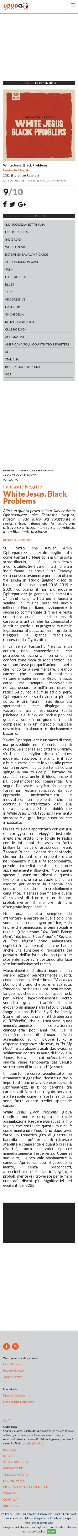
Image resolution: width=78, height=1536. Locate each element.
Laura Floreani (12, 1364)
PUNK (9, 269)
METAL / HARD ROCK (19, 322)
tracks (9, 1493)
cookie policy (37, 1531)
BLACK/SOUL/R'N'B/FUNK (22, 367)
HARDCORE (13, 307)
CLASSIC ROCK (15, 329)
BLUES (9, 284)
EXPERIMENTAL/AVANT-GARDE (26, 254)
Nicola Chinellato (18, 540)
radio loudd (13, 1468)
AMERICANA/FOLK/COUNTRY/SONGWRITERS (37, 344)
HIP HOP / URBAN (17, 232)
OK (51, 1531)
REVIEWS (9, 470)
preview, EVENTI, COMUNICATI (25, 1487)
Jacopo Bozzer (12, 1376)
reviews (9, 1449)
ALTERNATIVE (15, 337)
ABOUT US (10, 1505)
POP (8, 374)
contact (10, 1499)
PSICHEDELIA (14, 314)
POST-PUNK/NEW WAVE (22, 262)
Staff (6, 1420)
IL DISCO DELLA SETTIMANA (25, 224)
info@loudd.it (35, 1443)
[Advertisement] (39, 53)
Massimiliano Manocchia (18, 1401)
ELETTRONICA (15, 277)
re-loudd (10, 1456)
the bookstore (15, 1474)
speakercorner (15, 1462)
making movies (15, 1481)
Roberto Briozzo (13, 1370)
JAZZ (8, 292)
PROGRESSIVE (15, 299)
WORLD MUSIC (15, 247)
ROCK (9, 352)
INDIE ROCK (13, 239)
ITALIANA (12, 359)
